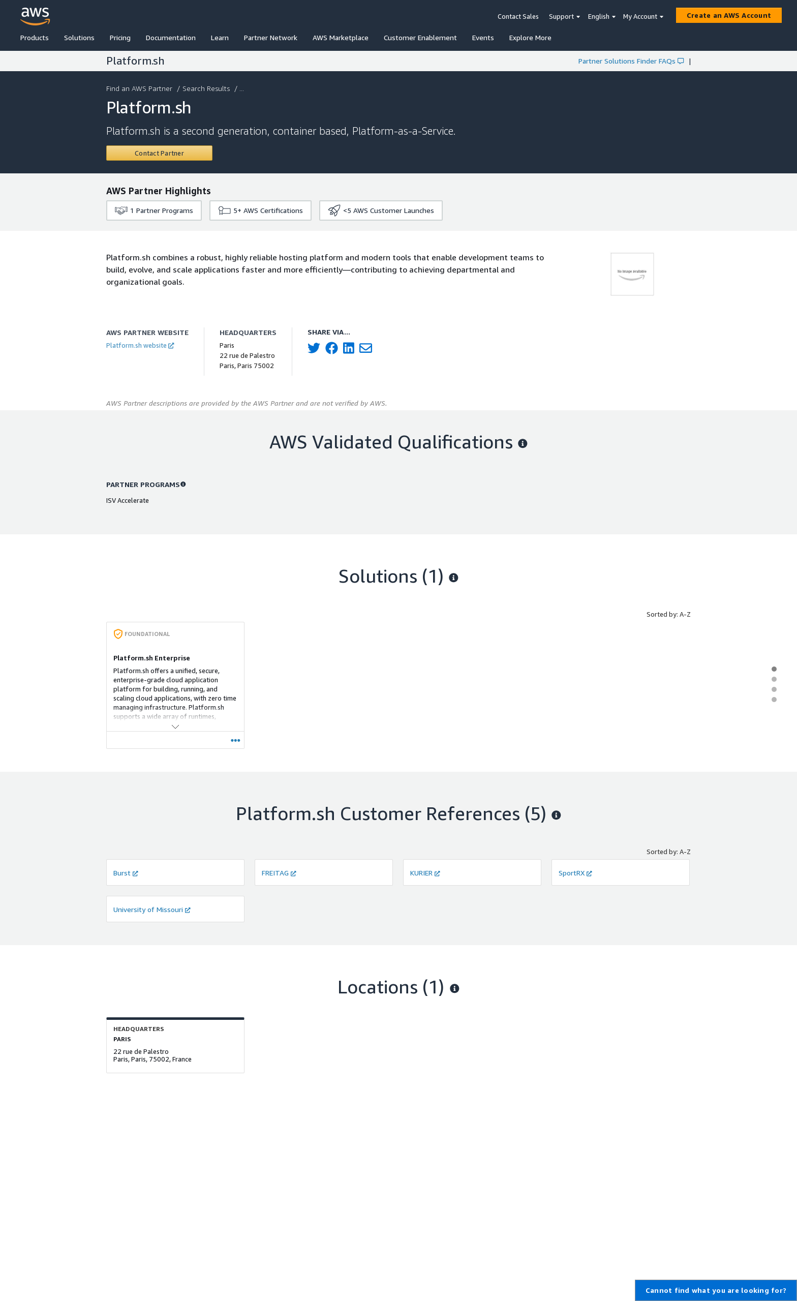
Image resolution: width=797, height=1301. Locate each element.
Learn (220, 37)
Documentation (171, 37)
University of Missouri (152, 909)
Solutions (79, 37)
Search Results (207, 88)
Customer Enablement (420, 37)
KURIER (425, 872)
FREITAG (279, 872)
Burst (125, 872)
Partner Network (270, 37)
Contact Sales (518, 16)
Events (483, 37)
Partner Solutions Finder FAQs (631, 60)
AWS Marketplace (341, 37)
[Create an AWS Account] (729, 15)
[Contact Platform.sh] (159, 153)
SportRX (575, 872)
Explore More (530, 37)
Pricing (120, 37)
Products (34, 37)
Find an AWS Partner (140, 88)
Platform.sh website (140, 345)
